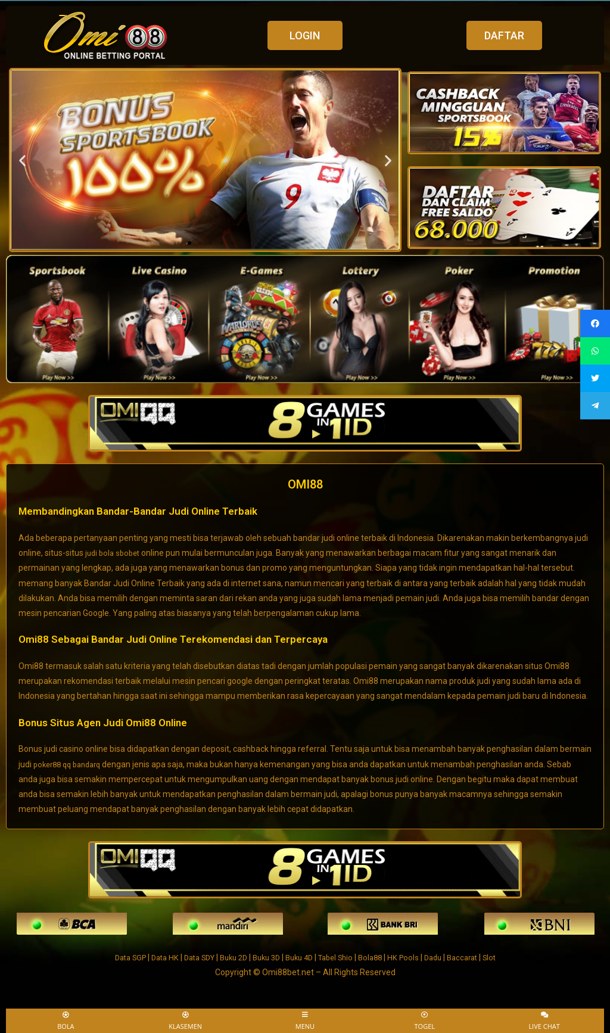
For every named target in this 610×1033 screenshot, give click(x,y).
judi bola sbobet (114, 552)
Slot (507, 956)
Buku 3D (264, 956)
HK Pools (414, 956)
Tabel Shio (341, 956)
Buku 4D (300, 956)
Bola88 (379, 956)
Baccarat (478, 956)
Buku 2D (228, 956)
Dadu (446, 956)
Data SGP (113, 956)
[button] (305, 35)
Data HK (151, 956)
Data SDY (189, 956)
